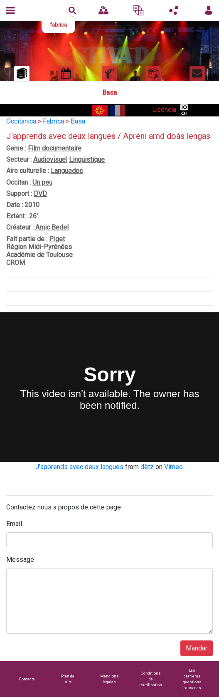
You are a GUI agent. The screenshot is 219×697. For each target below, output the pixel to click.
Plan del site (68, 679)
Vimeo (173, 467)
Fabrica (53, 121)
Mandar (196, 648)
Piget (57, 239)
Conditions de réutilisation (150, 679)
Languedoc (67, 171)
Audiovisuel (50, 159)
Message (20, 560)
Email (14, 524)
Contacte (27, 679)
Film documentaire (54, 148)
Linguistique (87, 159)
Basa (78, 121)
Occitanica (21, 121)
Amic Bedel (52, 227)
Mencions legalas (109, 679)
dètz (147, 467)
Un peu (42, 182)
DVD (40, 194)
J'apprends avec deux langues (79, 467)
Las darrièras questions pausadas (192, 679)
